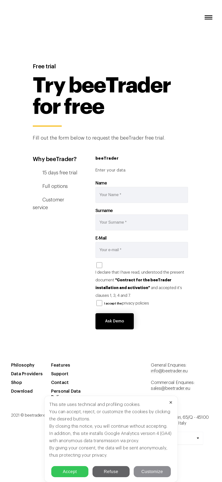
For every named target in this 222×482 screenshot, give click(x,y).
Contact (60, 382)
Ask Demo (114, 321)
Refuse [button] (111, 471)
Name (101, 183)
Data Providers (27, 374)
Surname (104, 210)
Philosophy (22, 365)
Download (22, 391)
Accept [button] (70, 471)
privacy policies (135, 303)
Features (60, 365)
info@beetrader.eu (169, 371)
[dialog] (111, 439)
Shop (16, 382)
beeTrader (15, 22)
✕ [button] (171, 402)
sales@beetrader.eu (170, 388)
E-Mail (101, 238)
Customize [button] (152, 471)
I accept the (126, 303)
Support (60, 374)
